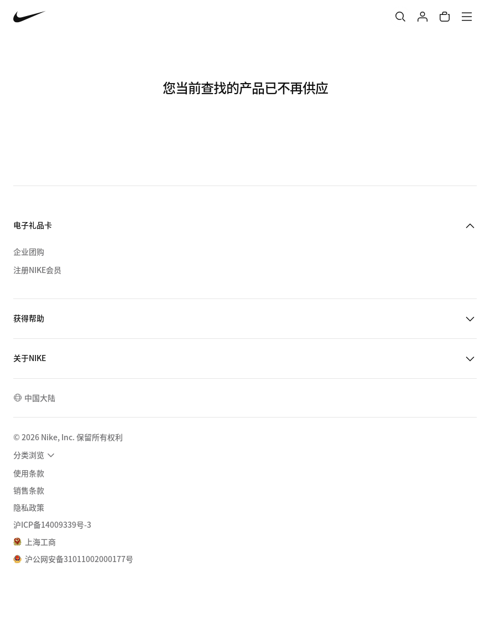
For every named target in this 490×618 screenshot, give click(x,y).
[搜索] (400, 17)
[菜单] (467, 17)
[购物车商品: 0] (445, 17)
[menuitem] (35, 455)
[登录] (422, 17)
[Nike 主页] (29, 17)
